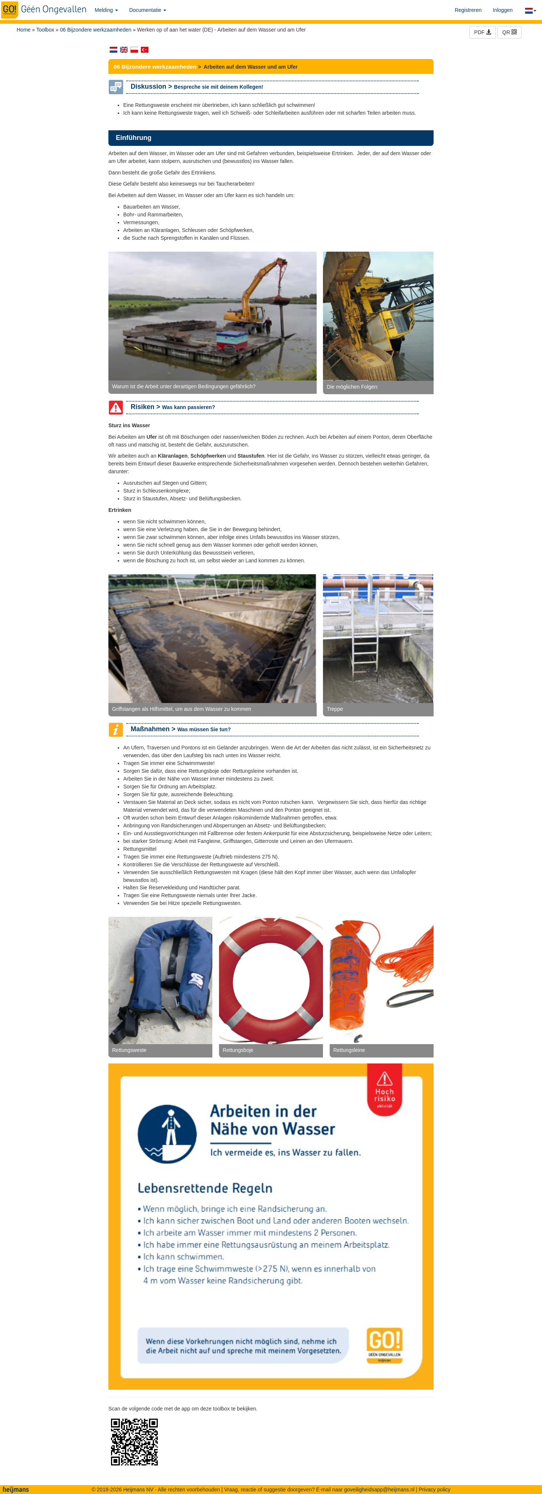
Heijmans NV (138, 1490)
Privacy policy (435, 1490)
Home (23, 30)
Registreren (468, 10)
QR (509, 32)
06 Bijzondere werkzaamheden (95, 30)
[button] (530, 10)
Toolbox (45, 30)
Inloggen (503, 10)
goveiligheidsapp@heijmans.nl (379, 1490)
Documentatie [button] (147, 10)
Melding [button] (106, 10)
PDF (482, 32)
